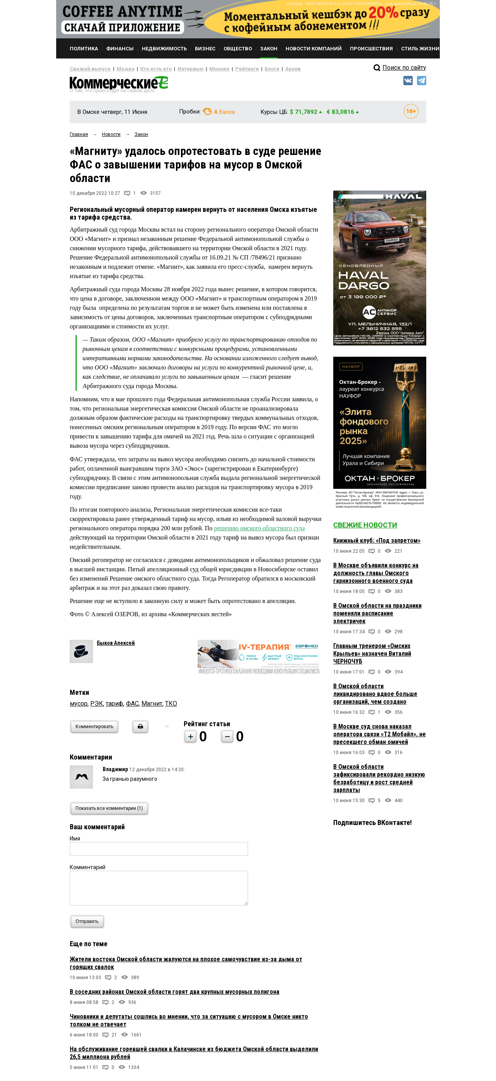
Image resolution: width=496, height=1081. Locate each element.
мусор (79, 706)
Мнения (199, 69)
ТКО (171, 706)
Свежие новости (365, 528)
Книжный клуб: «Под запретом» (376, 543)
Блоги (246, 69)
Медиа (118, 69)
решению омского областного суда (259, 531)
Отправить (89, 924)
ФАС (132, 706)
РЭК (96, 706)
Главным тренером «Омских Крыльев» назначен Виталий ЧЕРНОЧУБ (372, 656)
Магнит (151, 706)
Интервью (174, 69)
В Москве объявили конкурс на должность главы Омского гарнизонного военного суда (375, 576)
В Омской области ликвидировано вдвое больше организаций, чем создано (375, 697)
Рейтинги (224, 69)
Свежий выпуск (87, 69)
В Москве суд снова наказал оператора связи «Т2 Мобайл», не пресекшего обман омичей (379, 737)
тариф (114, 706)
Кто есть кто (144, 69)
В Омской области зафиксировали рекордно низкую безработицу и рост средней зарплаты (379, 781)
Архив (265, 69)
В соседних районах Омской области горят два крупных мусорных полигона (174, 995)
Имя (75, 842)
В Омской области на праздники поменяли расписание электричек (377, 616)
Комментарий (87, 870)
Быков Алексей (116, 646)
